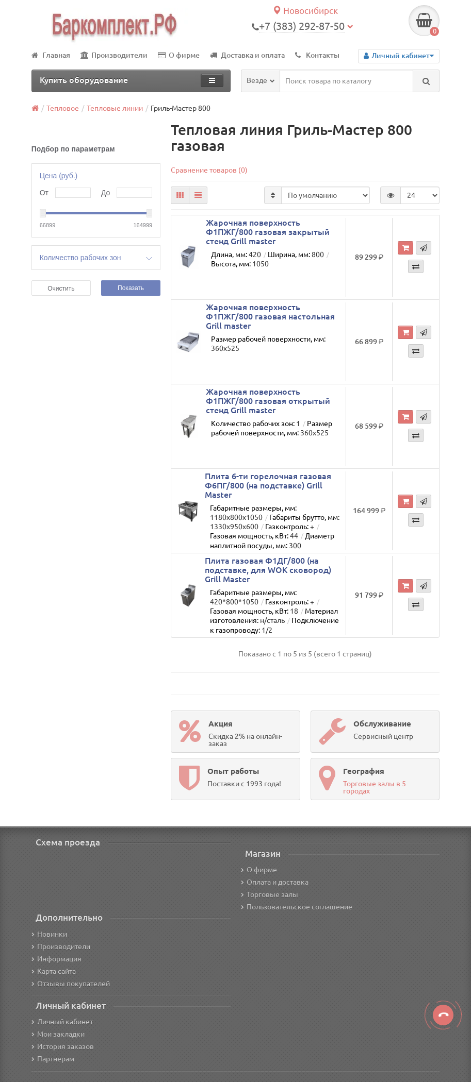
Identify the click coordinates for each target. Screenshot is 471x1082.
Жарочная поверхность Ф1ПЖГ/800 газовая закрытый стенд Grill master (268, 232)
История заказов (62, 1046)
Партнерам (52, 1059)
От (44, 193)
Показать (131, 288)
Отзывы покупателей (70, 983)
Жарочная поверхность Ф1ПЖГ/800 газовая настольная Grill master (270, 316)
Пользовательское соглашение (296, 907)
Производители (114, 55)
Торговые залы (269, 894)
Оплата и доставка (274, 882)
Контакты (317, 55)
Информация (56, 959)
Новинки (49, 934)
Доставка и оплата (247, 55)
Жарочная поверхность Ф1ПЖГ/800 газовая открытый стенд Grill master (268, 401)
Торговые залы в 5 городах (374, 787)
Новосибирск (305, 10)
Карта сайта (53, 971)
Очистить (60, 288)
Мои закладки (58, 1034)
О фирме (179, 55)
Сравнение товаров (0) (209, 170)
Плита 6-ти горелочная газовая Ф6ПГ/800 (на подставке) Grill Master (268, 485)
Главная (50, 55)
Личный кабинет (62, 1022)
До (105, 193)
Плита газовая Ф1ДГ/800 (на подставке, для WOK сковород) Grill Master (268, 570)
